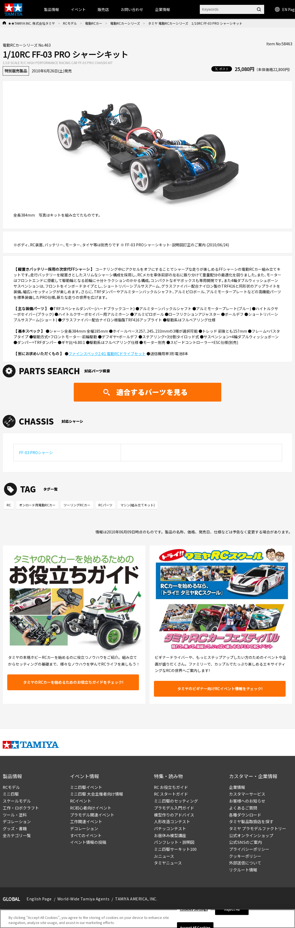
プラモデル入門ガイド (174, 808)
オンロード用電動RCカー (37, 505)
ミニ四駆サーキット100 (175, 849)
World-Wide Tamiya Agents (83, 898)
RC (9, 505)
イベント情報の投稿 (88, 842)
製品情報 (51, 9)
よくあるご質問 (243, 808)
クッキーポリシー (245, 856)
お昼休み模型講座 (170, 835)
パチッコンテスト (170, 828)
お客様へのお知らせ (247, 801)
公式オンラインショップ (251, 835)
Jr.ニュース (164, 856)
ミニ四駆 (11, 794)
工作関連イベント (86, 821)
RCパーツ (105, 505)
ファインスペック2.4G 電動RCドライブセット (107, 353)
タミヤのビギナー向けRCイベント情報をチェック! (219, 688)
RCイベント (80, 801)
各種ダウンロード (245, 815)
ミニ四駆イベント (86, 787)
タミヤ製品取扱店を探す (251, 821)
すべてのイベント (86, 835)
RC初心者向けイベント (90, 808)
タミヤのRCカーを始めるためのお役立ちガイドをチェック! (73, 682)
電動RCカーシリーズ (125, 23)
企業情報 (237, 787)
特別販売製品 (16, 70)
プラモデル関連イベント (92, 815)
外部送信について (245, 863)
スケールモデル (17, 801)
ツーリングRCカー (77, 505)
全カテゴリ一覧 (17, 835)
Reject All (231, 909)
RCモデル (70, 23)
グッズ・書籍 (15, 828)
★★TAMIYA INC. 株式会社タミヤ (31, 23)
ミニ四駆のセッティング (176, 801)
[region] (147, 919)
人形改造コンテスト (172, 821)
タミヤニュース (168, 863)
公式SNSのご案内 (245, 842)
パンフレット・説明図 (174, 842)
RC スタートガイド (171, 794)
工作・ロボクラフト (21, 808)
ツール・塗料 (15, 815)
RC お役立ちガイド (171, 787)
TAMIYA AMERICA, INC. (136, 898)
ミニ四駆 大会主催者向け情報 (96, 794)
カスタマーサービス (247, 794)
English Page (39, 898)
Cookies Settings (194, 909)
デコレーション (17, 821)
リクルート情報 (243, 870)
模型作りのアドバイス (174, 815)
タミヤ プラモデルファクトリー (257, 828)
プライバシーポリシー (249, 849)
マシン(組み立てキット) (137, 505)
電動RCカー (93, 23)
